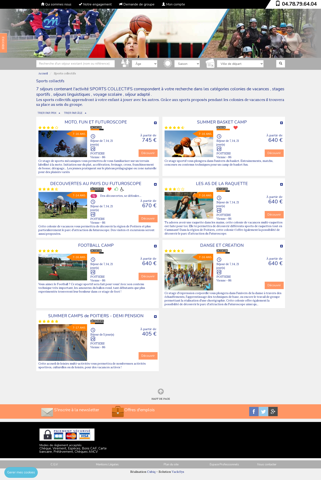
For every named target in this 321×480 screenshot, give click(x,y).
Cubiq (151, 472)
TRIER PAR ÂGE (73, 113)
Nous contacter (266, 464)
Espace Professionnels (224, 464)
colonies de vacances (249, 89)
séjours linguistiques (71, 94)
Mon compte (173, 4)
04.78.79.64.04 (299, 3)
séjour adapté (137, 94)
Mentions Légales (107, 464)
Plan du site (171, 464)
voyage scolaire (107, 94)
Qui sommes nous (56, 4)
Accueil (43, 73)
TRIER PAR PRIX (47, 113)
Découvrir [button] (148, 153)
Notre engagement (95, 4)
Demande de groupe (136, 4)
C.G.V (54, 464)
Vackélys (178, 472)
